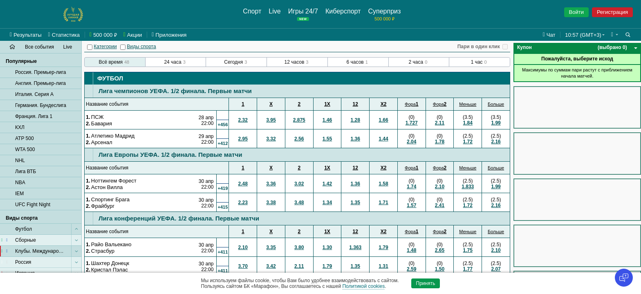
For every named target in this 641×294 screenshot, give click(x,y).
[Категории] (89, 47)
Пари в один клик (478, 46)
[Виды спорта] (123, 47)
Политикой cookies (363, 286)
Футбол (110, 78)
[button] (614, 35)
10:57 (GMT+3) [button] (583, 35)
